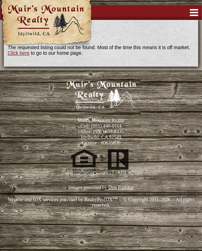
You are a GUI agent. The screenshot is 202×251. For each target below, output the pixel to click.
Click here (18, 53)
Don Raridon (121, 187)
